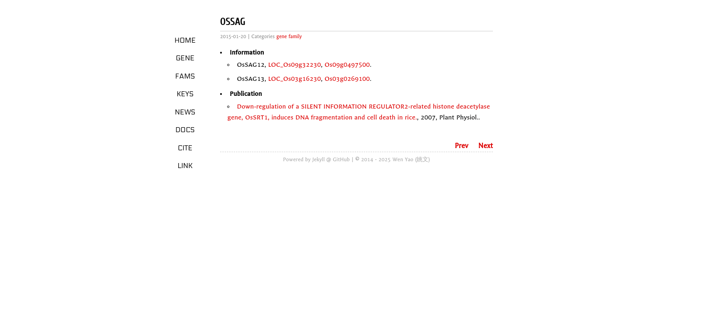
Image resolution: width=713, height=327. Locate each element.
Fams (185, 76)
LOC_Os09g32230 (294, 65)
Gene (185, 58)
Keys (184, 94)
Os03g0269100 (347, 79)
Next (485, 146)
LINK (184, 166)
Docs (185, 130)
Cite (185, 148)
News (185, 112)
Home (185, 40)
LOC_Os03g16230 (294, 79)
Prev (461, 146)
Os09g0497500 (347, 65)
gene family (289, 37)
